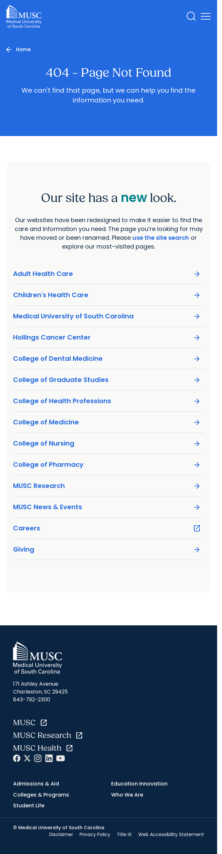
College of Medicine (107, 422)
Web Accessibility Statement (171, 834)
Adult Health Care (107, 274)
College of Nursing (107, 443)
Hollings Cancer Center (107, 337)
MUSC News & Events (107, 507)
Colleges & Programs (41, 795)
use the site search (160, 238)
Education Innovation (139, 783)
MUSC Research (107, 486)
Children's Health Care (107, 295)
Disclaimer (61, 834)
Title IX (124, 834)
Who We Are (127, 795)
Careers (107, 528)
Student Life (28, 805)
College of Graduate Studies (107, 380)
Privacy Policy (95, 834)
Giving (107, 549)
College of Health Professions (107, 401)
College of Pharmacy (107, 464)
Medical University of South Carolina (107, 316)
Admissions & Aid (36, 783)
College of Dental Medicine (107, 358)
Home (23, 49)
